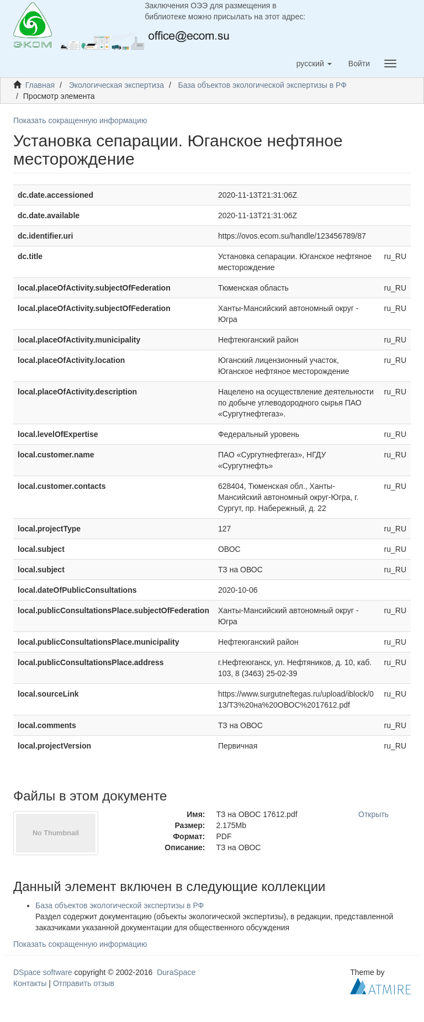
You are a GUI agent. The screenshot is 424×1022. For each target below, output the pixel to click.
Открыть (373, 814)
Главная (40, 85)
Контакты (29, 983)
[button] (314, 63)
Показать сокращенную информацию (80, 120)
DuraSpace (176, 972)
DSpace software (42, 972)
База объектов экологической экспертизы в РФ (262, 85)
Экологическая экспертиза (116, 85)
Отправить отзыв (83, 983)
